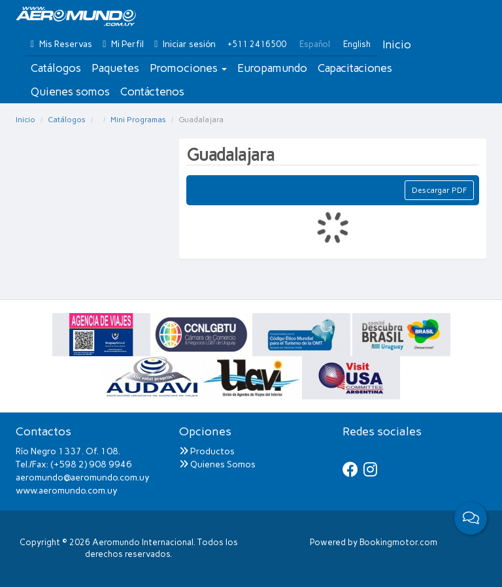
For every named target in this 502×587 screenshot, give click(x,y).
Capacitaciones (355, 68)
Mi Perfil (123, 44)
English (357, 44)
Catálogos (56, 68)
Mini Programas (138, 119)
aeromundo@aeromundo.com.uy (83, 477)
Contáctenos (152, 91)
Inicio (396, 44)
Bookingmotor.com (398, 542)
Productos (207, 451)
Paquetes (115, 68)
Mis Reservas (61, 44)
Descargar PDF (439, 190)
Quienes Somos (217, 464)
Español (314, 44)
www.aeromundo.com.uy (67, 490)
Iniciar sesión (185, 44)
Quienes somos (70, 91)
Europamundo (272, 68)
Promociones (188, 68)
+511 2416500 (256, 44)
